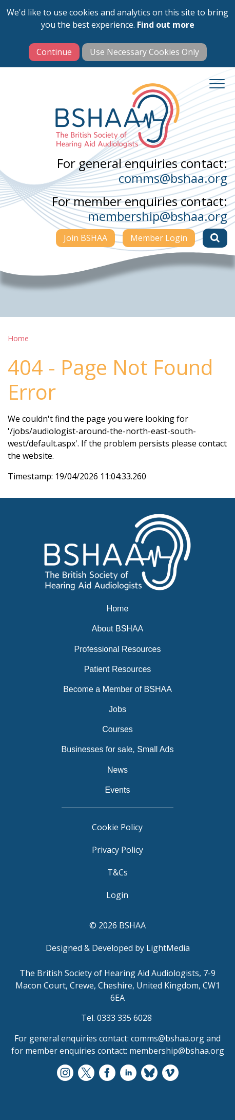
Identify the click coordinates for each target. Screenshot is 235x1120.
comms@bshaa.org (173, 178)
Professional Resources (117, 649)
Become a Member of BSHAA (117, 689)
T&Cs (117, 872)
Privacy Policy (117, 849)
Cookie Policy (117, 827)
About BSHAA (118, 628)
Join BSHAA (85, 238)
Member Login (158, 238)
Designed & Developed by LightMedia (118, 948)
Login (117, 895)
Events (117, 790)
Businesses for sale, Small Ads (118, 749)
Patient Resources (117, 669)
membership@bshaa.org (157, 216)
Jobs (117, 709)
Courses (117, 729)
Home (18, 338)
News (117, 770)
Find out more (165, 24)
